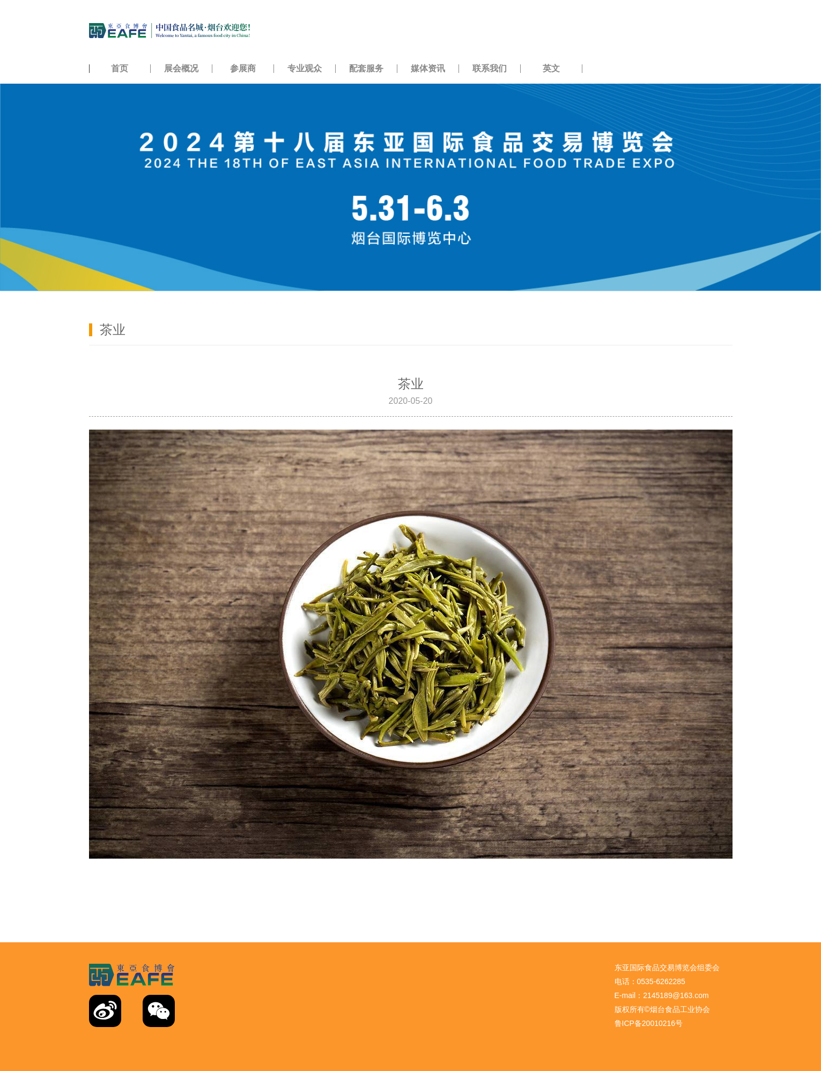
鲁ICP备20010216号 (649, 1023)
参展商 (243, 68)
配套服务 (366, 68)
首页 (119, 68)
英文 (551, 68)
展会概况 (181, 68)
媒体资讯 (428, 68)
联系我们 (489, 68)
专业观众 (304, 68)
